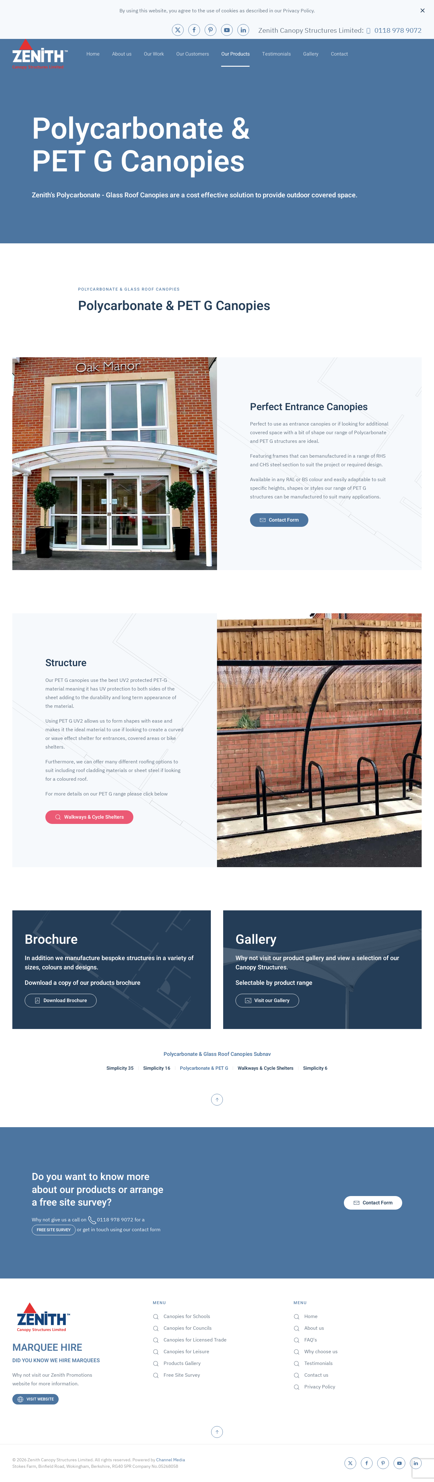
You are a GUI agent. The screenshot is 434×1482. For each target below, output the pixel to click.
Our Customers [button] (192, 54)
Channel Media (170, 1460)
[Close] (422, 10)
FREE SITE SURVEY (54, 1230)
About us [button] (121, 54)
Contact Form (373, 1203)
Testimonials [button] (276, 54)
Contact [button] (339, 54)
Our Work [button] (154, 54)
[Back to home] (40, 54)
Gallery (311, 54)
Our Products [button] (235, 54)
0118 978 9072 (393, 30)
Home (93, 54)
